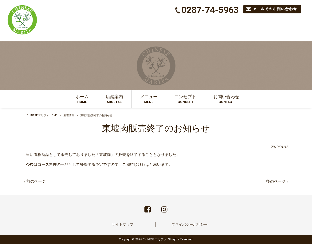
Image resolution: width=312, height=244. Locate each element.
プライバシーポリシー (189, 224)
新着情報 (69, 115)
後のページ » (277, 181)
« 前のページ (35, 181)
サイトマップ (122, 224)
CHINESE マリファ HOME (42, 115)
